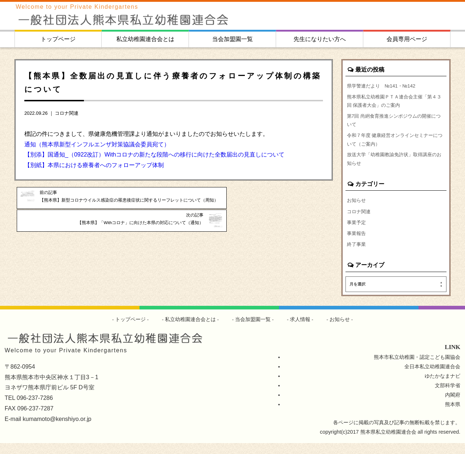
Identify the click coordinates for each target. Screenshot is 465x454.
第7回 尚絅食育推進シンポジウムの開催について (395, 123)
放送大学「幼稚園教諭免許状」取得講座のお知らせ (395, 165)
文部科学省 (447, 396)
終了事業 (357, 255)
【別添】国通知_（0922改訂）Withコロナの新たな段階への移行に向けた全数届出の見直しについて (154, 154)
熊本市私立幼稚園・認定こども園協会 (417, 368)
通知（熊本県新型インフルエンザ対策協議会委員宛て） (97, 144)
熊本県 (452, 415)
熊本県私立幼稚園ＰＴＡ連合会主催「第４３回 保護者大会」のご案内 (395, 102)
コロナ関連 (66, 113)
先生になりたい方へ (320, 39)
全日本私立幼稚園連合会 (432, 377)
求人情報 (300, 330)
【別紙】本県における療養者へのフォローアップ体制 (94, 165)
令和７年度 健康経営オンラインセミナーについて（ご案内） (396, 144)
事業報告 (357, 243)
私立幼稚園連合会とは (145, 39)
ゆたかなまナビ (442, 387)
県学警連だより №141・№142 (384, 86)
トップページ (58, 39)
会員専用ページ (407, 39)
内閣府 (452, 406)
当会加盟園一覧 (232, 39)
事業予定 (357, 231)
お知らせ (357, 208)
